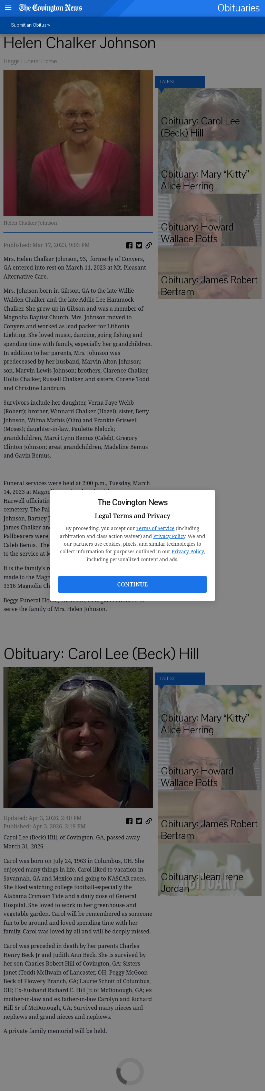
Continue (132, 584)
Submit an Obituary (30, 25)
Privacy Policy (169, 536)
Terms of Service (155, 528)
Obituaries (238, 8)
